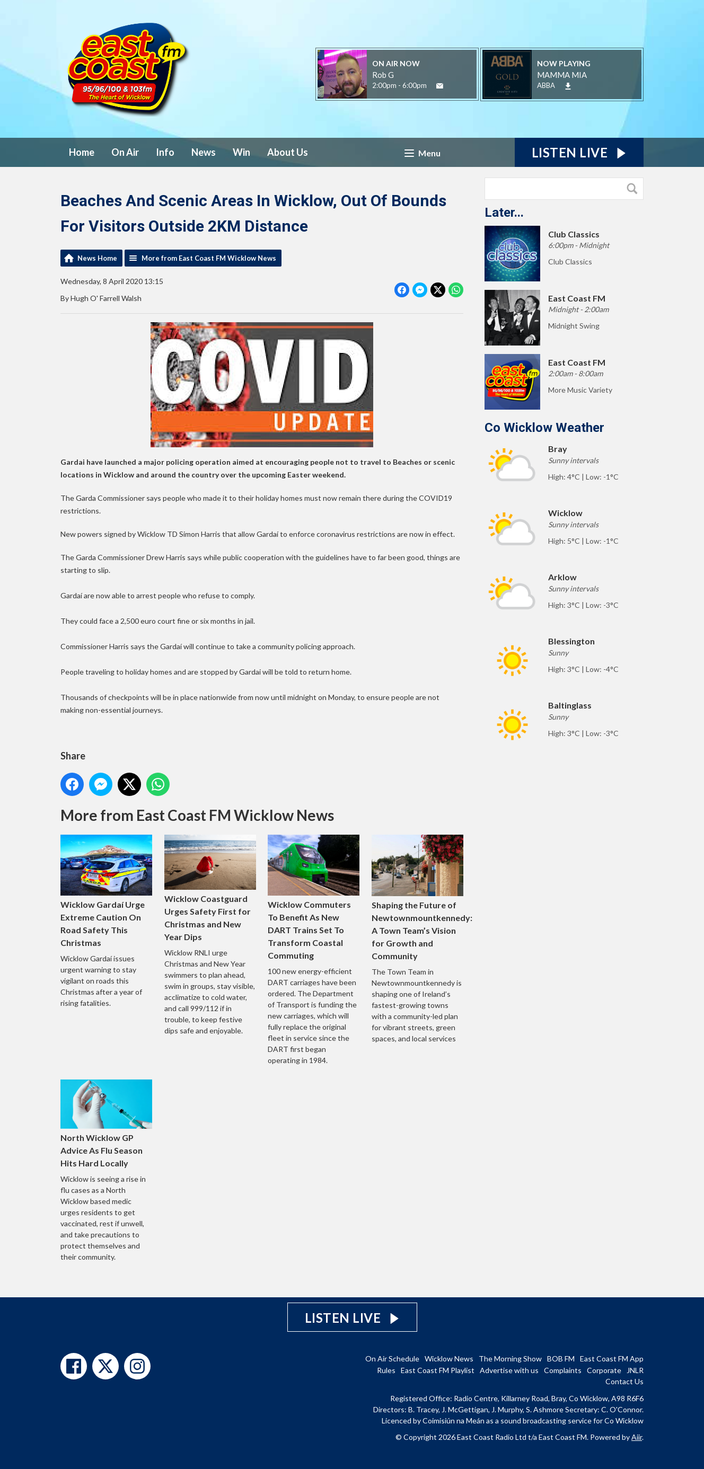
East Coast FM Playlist (437, 1370)
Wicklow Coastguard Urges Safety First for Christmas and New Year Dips (210, 888)
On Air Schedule (392, 1358)
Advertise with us (509, 1370)
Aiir (636, 1436)
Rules (386, 1370)
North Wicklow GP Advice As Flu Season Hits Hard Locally (106, 1123)
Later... (504, 212)
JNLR (635, 1370)
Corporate (604, 1370)
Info (165, 152)
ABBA (546, 85)
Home (81, 152)
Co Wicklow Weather (544, 427)
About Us (287, 152)
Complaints (563, 1370)
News (203, 152)
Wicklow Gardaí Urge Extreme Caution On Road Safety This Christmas (106, 891)
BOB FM (561, 1358)
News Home (97, 258)
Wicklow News (449, 1358)
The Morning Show (510, 1358)
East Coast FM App (612, 1358)
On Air (125, 152)
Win (241, 152)
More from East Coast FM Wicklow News (209, 258)
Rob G (383, 74)
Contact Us (624, 1381)
